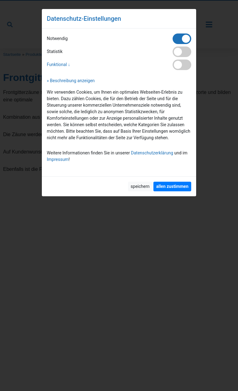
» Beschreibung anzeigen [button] (71, 80)
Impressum (57, 159)
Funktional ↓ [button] (58, 64)
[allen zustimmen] (172, 186)
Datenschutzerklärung (152, 152)
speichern (140, 186)
